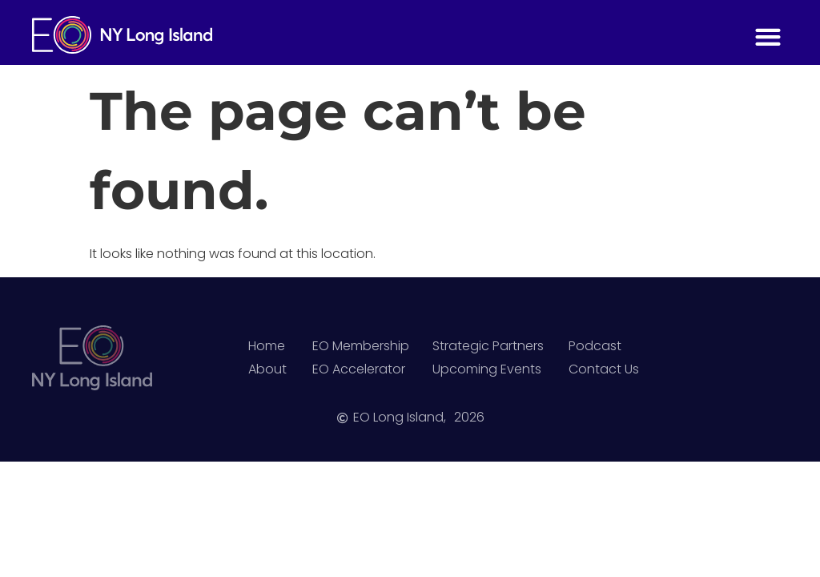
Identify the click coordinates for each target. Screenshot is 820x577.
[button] (767, 36)
